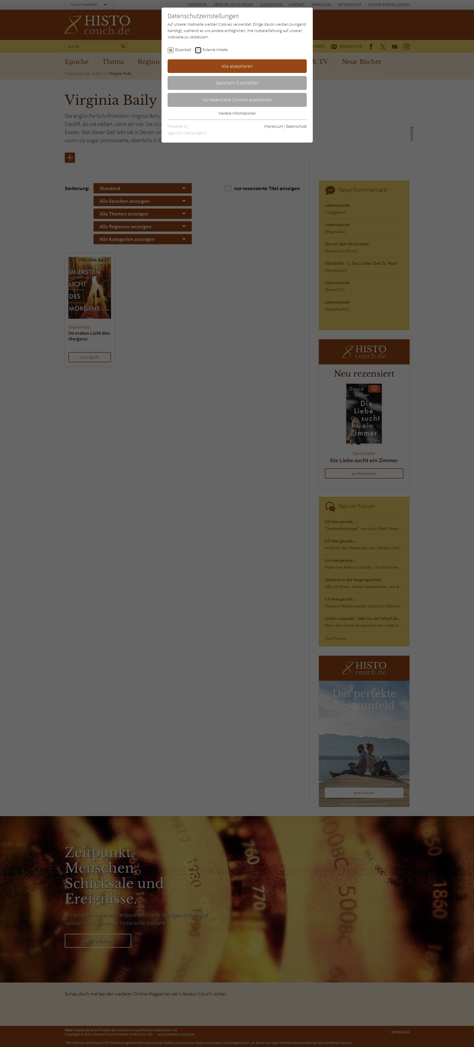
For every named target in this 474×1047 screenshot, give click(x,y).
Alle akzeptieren (237, 66)
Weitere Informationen (237, 113)
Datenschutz (296, 126)
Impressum (273, 126)
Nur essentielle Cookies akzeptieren (237, 100)
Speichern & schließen (237, 83)
